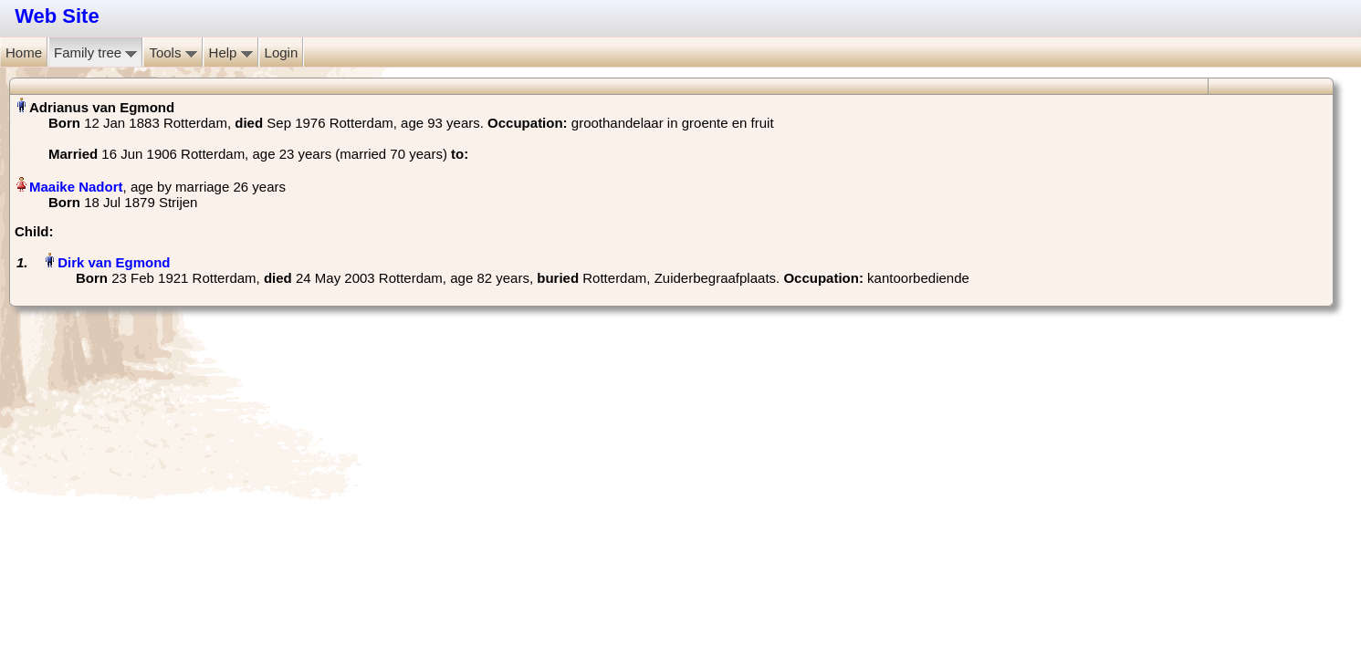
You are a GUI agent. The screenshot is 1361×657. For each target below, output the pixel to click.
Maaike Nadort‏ (76, 186)
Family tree (95, 52)
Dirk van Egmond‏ (114, 262)
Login (281, 52)
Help (231, 52)
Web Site (57, 16)
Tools (172, 52)
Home (23, 52)
